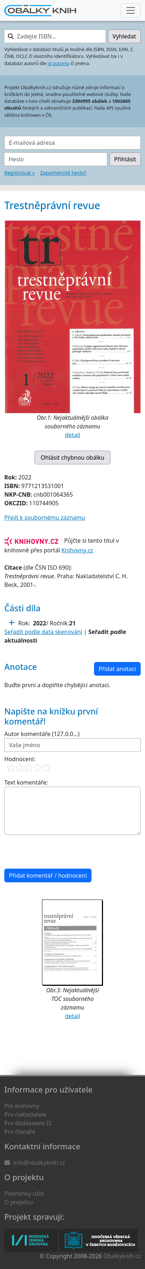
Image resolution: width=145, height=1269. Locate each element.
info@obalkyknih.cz (39, 1163)
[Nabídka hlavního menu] (131, 10)
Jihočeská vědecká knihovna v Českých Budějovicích (98, 1240)
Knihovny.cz (77, 550)
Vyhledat (124, 36)
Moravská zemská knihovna (31, 1240)
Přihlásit (125, 159)
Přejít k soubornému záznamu (44, 517)
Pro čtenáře (19, 1132)
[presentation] (58, 852)
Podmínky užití (24, 1193)
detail (72, 435)
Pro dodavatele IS (28, 1123)
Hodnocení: (19, 759)
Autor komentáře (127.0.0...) (41, 734)
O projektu (18, 1202)
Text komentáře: (26, 782)
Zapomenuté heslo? (63, 172)
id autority (58, 63)
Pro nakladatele (25, 1114)
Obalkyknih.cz (122, 1256)
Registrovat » (19, 172)
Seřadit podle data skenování (43, 632)
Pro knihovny (21, 1106)
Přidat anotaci (117, 669)
